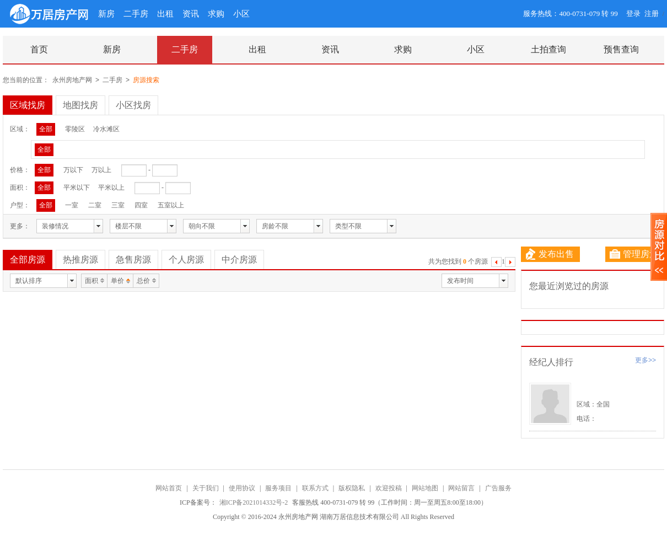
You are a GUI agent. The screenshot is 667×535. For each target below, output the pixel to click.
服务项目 (278, 488)
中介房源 (239, 259)
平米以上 (111, 187)
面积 (91, 281)
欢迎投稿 (388, 488)
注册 (651, 13)
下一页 (510, 263)
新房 (106, 13)
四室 (141, 205)
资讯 (190, 13)
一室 (71, 205)
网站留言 (461, 488)
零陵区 (75, 129)
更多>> (645, 360)
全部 (45, 129)
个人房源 (186, 259)
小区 (241, 13)
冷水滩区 (106, 129)
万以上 (101, 170)
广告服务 (498, 488)
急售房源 (133, 259)
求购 (216, 13)
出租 (165, 13)
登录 (633, 13)
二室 (94, 205)
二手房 (135, 13)
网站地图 (425, 488)
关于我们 (205, 488)
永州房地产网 (72, 80)
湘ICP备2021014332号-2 (254, 502)
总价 (143, 281)
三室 (118, 205)
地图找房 (80, 105)
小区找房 (133, 105)
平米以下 (76, 187)
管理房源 (634, 254)
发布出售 (549, 254)
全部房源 (27, 259)
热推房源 (80, 259)
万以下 (73, 170)
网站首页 (168, 488)
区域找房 (27, 105)
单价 (117, 281)
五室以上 (171, 205)
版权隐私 (351, 488)
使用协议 (242, 488)
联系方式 (315, 488)
